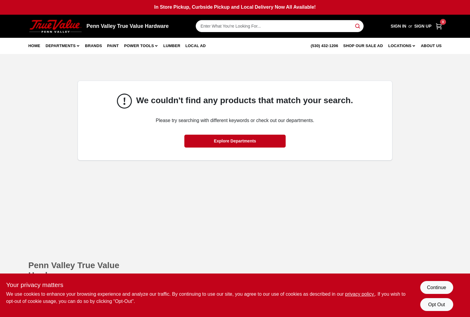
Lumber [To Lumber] (171, 45)
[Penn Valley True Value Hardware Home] (55, 26)
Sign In (398, 26)
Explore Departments (235, 141)
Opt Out (436, 304)
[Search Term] (280, 26)
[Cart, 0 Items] (439, 26)
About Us (431, 45)
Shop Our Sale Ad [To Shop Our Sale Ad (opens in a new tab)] (363, 45)
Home (34, 45)
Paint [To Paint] (113, 45)
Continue (436, 287)
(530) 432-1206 (324, 45)
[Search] (358, 26)
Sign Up (423, 26)
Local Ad (195, 45)
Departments (61, 45)
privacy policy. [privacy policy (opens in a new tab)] (360, 294)
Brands (93, 45)
